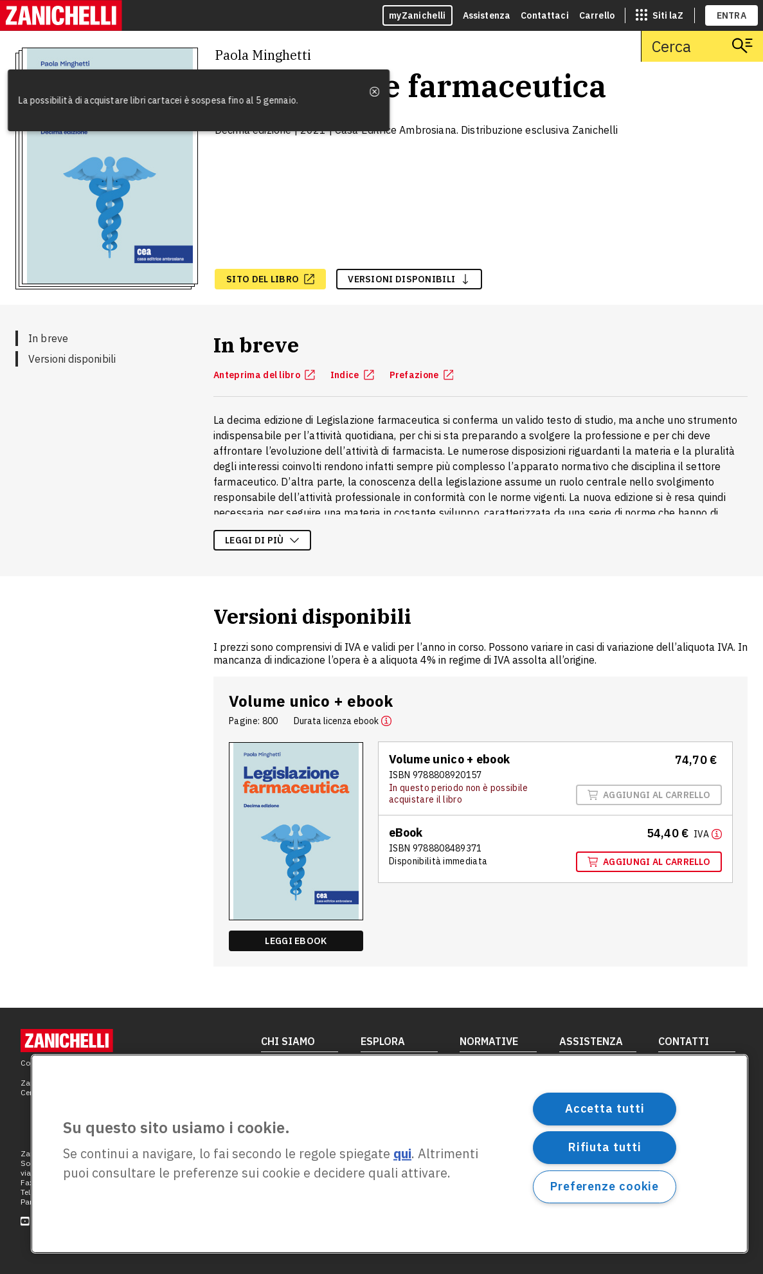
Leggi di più (262, 540)
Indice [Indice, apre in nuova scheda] (352, 375)
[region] (389, 1153)
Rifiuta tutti (605, 1147)
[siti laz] (659, 15)
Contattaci (545, 15)
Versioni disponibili (72, 358)
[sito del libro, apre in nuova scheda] (270, 279)
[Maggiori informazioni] (708, 833)
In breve (48, 338)
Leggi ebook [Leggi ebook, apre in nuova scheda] (296, 941)
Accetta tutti (605, 1108)
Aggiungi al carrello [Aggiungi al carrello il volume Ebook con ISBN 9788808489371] (649, 862)
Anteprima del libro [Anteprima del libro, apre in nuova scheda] (264, 375)
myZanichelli (417, 15)
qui (402, 1154)
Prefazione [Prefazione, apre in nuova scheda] (422, 375)
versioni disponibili (409, 279)
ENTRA (732, 15)
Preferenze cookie (604, 1186)
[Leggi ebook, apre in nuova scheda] (296, 941)
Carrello (597, 15)
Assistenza (487, 15)
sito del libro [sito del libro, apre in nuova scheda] (270, 279)
